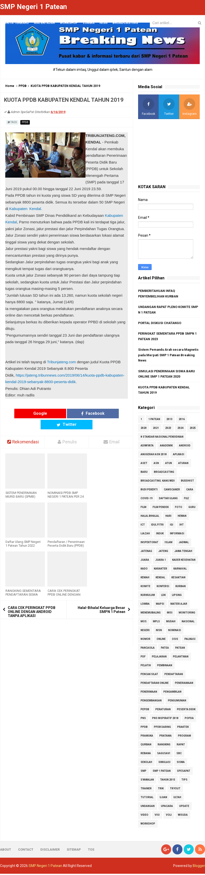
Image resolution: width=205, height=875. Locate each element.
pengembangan (151, 701)
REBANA (146, 754)
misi (169, 613)
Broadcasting (164, 473)
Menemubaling (151, 613)
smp (143, 772)
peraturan (163, 710)
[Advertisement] (169, 151)
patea (165, 649)
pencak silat (149, 675)
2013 (169, 420)
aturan (183, 464)
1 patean (154, 420)
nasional (188, 622)
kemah (145, 578)
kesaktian (178, 578)
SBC (179, 754)
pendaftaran (173, 675)
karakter (160, 570)
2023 (168, 429)
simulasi (164, 763)
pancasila (148, 649)
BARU (144, 473)
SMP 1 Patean (162, 772)
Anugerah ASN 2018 (154, 455)
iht (181, 526)
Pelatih (146, 666)
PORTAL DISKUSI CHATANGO (160, 323)
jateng (163, 552)
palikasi (189, 640)
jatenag (146, 552)
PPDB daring (162, 728)
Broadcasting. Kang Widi (158, 482)
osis (175, 640)
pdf (143, 657)
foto (178, 508)
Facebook (66, 413)
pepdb (145, 710)
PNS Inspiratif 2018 (165, 719)
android (184, 446)
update (184, 807)
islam (168, 543)
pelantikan (180, 657)
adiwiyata (147, 446)
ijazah (145, 534)
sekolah (146, 763)
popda (189, 719)
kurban (180, 587)
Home (9, 85)
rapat (181, 745)
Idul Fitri (157, 526)
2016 (182, 420)
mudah (170, 622)
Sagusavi (163, 754)
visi (157, 816)
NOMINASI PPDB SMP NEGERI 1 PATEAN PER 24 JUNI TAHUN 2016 (65, 485)
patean (180, 649)
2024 (180, 429)
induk (160, 534)
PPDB (23, 85)
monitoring (187, 613)
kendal (160, 578)
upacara (167, 807)
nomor (145, 640)
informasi (177, 534)
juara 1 (160, 561)
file (186, 499)
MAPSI (160, 605)
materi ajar (44, 23)
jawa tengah (183, 552)
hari (168, 517)
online (161, 640)
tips (184, 781)
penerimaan (149, 693)
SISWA (181, 763)
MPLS (156, 622)
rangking (164, 745)
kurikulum (148, 596)
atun (168, 464)
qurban (146, 745)
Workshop (69, 23)
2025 (193, 429)
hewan (182, 517)
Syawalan (147, 781)
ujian (163, 798)
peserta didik (186, 710)
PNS (143, 719)
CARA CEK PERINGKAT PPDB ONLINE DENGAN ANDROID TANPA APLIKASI (31, 600)
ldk (163, 596)
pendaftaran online (155, 684)
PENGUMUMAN (177, 701)
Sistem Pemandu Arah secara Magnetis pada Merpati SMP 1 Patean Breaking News (167, 355)
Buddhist (187, 482)
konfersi (163, 587)
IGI (171, 526)
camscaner (172, 490)
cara (189, 490)
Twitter (99, 413)
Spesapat (183, 772)
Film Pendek (161, 508)
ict (143, 526)
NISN (159, 631)
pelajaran (159, 657)
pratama (165, 737)
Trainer (146, 789)
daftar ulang (168, 499)
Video (144, 816)
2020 (144, 429)
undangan (148, 807)
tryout (175, 789)
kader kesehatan (183, 561)
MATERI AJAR (178, 605)
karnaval (180, 570)
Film (143, 508)
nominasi (174, 631)
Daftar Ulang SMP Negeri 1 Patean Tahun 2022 (23, 532)
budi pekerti (149, 490)
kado (144, 570)
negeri (145, 631)
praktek (183, 728)
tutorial (147, 798)
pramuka (147, 737)
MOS (144, 622)
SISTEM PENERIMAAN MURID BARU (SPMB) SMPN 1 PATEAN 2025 (21, 485)
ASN (156, 464)
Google (34, 413)
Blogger (199, 867)
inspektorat (149, 543)
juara (145, 561)
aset (144, 464)
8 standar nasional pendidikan (162, 438)
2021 (156, 429)
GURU (191, 508)
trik (161, 789)
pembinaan (164, 666)
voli (169, 816)
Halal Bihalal (150, 517)
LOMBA (88, 23)
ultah (177, 798)
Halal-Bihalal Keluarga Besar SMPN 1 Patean (101, 598)
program (184, 737)
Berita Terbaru (16, 23)
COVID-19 (147, 499)
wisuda (183, 816)
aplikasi (178, 455)
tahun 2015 (167, 781)
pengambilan (172, 693)
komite (145, 587)
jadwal (184, 543)
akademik (166, 446)
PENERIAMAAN (184, 684)
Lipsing (177, 596)
